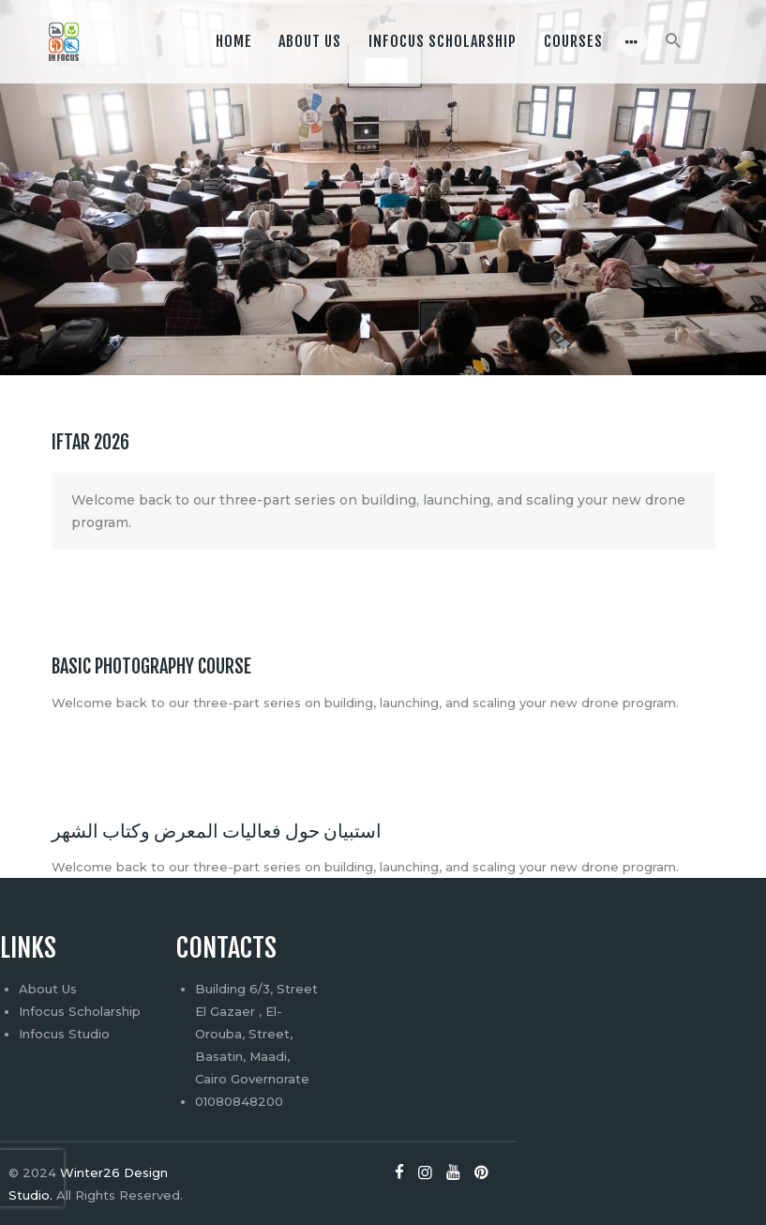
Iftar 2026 (90, 442)
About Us (48, 988)
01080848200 (239, 1101)
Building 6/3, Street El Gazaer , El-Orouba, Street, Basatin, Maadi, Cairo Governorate (256, 1033)
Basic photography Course (151, 667)
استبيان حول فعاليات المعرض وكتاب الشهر (217, 831)
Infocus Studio (64, 1033)
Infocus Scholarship (80, 1011)
